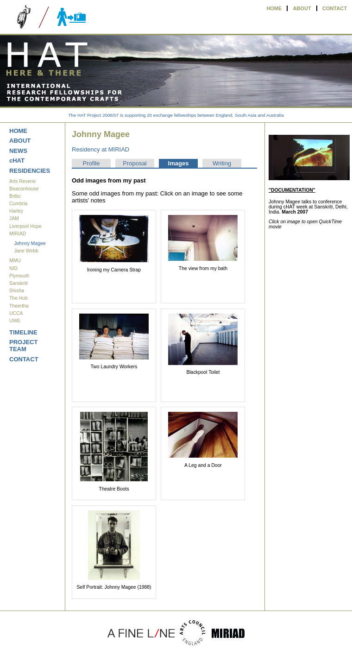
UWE (14, 320)
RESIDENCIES (29, 170)
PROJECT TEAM (23, 346)
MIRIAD (17, 233)
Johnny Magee (29, 243)
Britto (14, 196)
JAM (14, 218)
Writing (222, 163)
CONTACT (334, 8)
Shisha (16, 290)
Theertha (19, 306)
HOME (274, 8)
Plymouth (19, 275)
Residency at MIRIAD (100, 149)
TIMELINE (23, 332)
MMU (15, 260)
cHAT (17, 160)
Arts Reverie (22, 181)
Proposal (134, 163)
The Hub (18, 298)
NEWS (18, 150)
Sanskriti (18, 283)
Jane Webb (26, 250)
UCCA (16, 313)
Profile (91, 163)
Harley (16, 211)
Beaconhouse (24, 188)
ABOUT (302, 8)
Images (178, 163)
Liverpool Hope (25, 226)
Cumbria (18, 203)
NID (13, 268)
